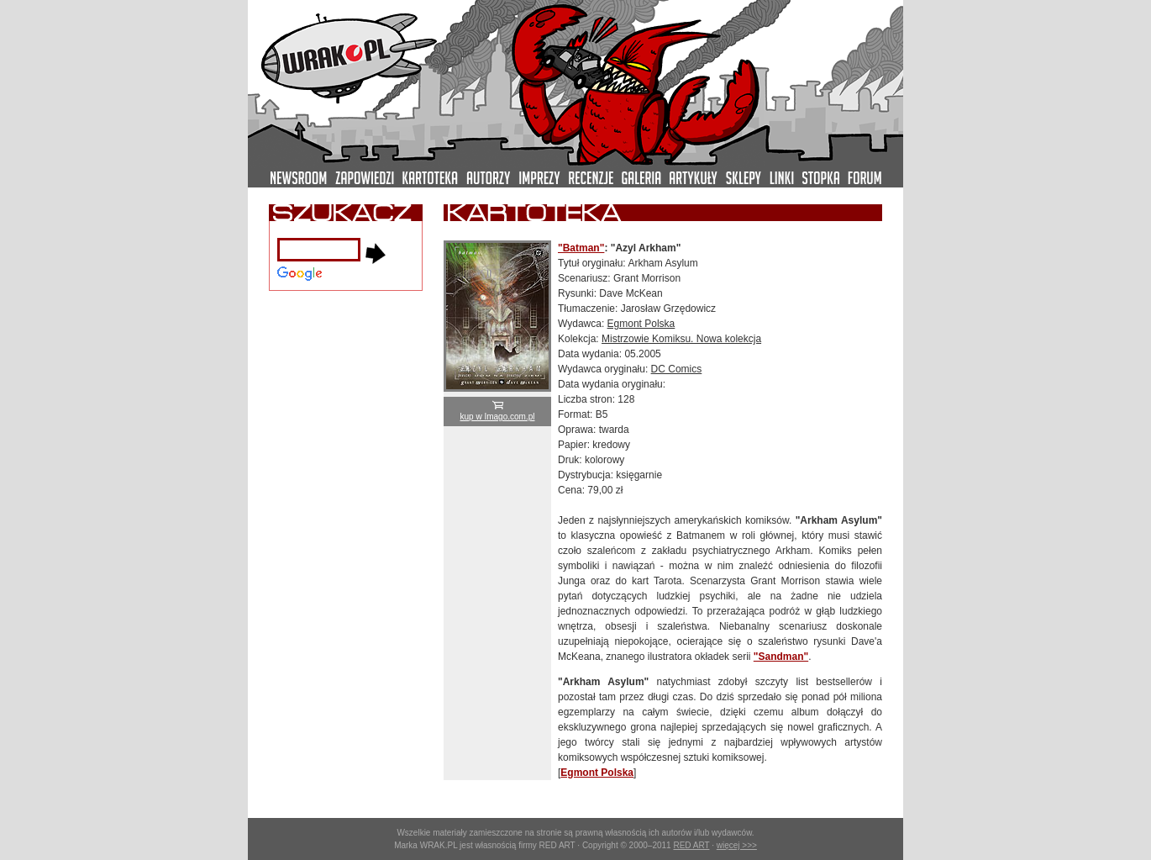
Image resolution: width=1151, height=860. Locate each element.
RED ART (691, 845)
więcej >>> (737, 845)
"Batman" (581, 248)
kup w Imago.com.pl (497, 412)
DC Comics (676, 369)
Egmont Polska (641, 324)
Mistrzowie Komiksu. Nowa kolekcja (681, 339)
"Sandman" (781, 656)
